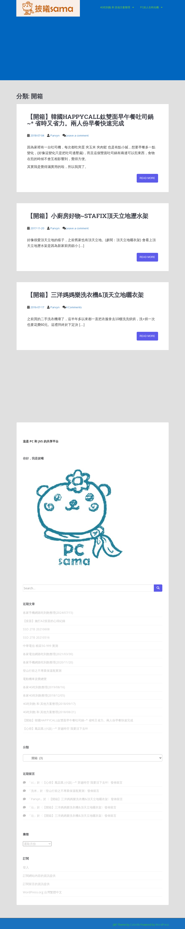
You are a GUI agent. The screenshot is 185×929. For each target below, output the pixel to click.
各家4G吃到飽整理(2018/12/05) (44, 695)
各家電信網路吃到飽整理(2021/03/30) (48, 654)
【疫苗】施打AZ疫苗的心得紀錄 (44, 621)
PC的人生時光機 (149, 7)
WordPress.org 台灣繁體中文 (42, 892)
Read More (147, 178)
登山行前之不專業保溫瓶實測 (42, 671)
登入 (26, 867)
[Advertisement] (92, 48)
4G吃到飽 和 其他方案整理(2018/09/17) (49, 704)
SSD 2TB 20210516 (36, 637)
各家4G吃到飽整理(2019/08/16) (44, 687)
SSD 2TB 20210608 (36, 629)
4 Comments (74, 307)
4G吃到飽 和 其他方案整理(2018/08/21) (49, 712)
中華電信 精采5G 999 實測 (40, 646)
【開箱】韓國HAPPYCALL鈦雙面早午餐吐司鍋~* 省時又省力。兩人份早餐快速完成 (90, 120)
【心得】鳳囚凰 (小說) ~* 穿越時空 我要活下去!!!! (55, 728)
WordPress (162, 924)
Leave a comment (77, 135)
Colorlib (135, 924)
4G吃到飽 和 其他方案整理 (115, 7)
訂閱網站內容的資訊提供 (39, 876)
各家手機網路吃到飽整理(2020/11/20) (48, 662)
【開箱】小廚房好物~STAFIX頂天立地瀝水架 (87, 216)
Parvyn (55, 135)
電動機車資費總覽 (35, 679)
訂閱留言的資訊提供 (36, 884)
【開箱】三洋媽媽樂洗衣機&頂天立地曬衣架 (85, 295)
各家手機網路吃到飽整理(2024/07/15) (48, 613)
